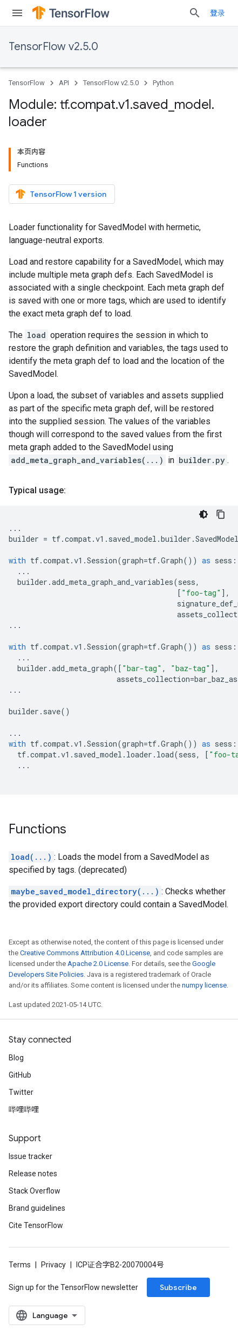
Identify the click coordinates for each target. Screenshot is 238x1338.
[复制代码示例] (220, 514)
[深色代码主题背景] (203, 514)
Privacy (53, 1264)
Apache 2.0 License (97, 964)
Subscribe (178, 1287)
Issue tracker (30, 1156)
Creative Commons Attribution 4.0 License (85, 953)
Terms (20, 1264)
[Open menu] (17, 13)
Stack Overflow (34, 1191)
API (64, 83)
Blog (16, 1057)
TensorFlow (27, 83)
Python (163, 83)
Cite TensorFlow (36, 1225)
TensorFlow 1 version (60, 194)
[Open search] (194, 12)
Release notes (33, 1173)
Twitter (21, 1092)
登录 (217, 13)
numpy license (204, 985)
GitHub (20, 1075)
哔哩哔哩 (24, 1109)
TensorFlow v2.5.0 (53, 46)
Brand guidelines (37, 1208)
